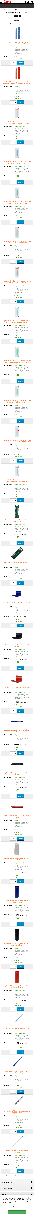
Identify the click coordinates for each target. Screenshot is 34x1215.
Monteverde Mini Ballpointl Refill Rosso (17, 562)
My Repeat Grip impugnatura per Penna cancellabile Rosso (17, 987)
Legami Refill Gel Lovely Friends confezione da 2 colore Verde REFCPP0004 (17, 401)
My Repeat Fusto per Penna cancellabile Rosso (17, 816)
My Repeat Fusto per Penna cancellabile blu (17, 731)
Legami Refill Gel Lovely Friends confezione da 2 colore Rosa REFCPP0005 (17, 242)
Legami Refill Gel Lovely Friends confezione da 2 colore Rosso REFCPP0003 (17, 282)
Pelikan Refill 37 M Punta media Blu (17, 1029)
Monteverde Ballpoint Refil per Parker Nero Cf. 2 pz (17, 520)
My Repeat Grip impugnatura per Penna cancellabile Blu (17, 901)
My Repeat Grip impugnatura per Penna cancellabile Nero (17, 944)
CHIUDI (32, 1197)
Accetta (17, 1212)
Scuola (17, 6)
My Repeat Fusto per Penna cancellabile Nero (17, 773)
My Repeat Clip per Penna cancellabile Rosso (17, 688)
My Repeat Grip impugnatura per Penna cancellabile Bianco (17, 859)
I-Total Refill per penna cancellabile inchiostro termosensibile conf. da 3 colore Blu (17, 44)
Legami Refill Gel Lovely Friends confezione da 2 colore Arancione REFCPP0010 (17, 122)
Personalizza (17, 1207)
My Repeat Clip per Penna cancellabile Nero (17, 646)
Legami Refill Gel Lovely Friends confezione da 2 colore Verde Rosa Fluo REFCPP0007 (17, 441)
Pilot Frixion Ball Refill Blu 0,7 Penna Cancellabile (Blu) (17, 1072)
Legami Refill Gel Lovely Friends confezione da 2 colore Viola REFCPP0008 (17, 481)
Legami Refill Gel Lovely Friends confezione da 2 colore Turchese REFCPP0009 (17, 321)
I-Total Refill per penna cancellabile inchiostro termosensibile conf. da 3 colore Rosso (17, 83)
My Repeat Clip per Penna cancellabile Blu (17, 602)
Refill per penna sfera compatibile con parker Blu (17, 1151)
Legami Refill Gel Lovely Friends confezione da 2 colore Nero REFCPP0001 (17, 202)
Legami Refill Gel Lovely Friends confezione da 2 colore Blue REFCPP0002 (17, 162)
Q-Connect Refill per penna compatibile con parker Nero (17, 1112)
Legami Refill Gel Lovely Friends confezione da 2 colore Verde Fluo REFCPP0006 (17, 361)
